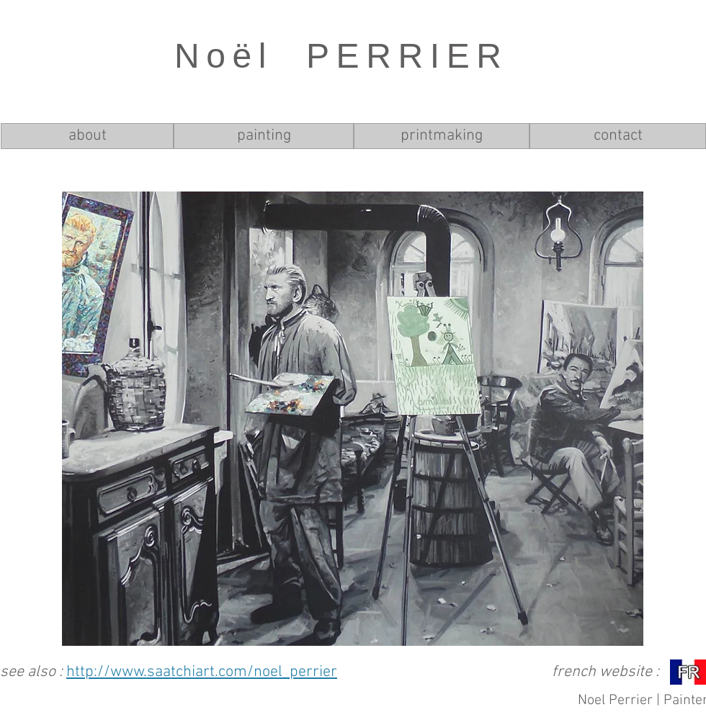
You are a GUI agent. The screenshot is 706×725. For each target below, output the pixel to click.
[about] (87, 136)
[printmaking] (442, 136)
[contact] (618, 136)
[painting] (264, 136)
